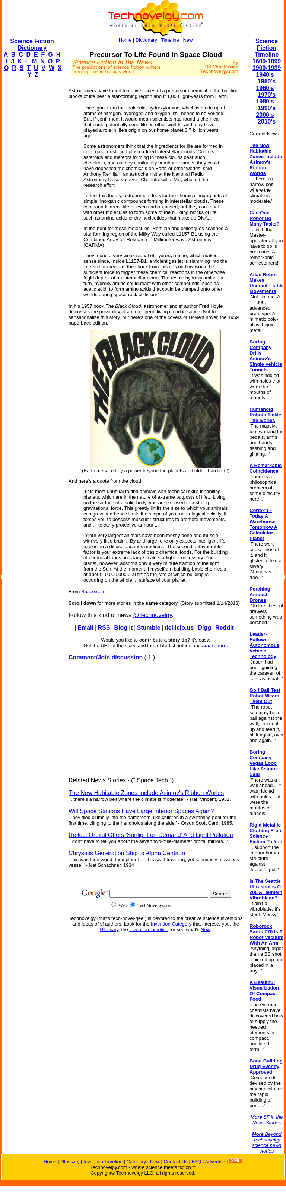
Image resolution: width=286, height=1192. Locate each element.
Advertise (215, 1161)
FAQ (196, 1161)
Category (136, 1161)
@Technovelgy (152, 615)
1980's (265, 101)
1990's (267, 108)
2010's (267, 121)
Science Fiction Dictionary (32, 44)
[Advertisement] (32, 195)
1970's (267, 95)
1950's (267, 81)
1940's (265, 74)
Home (125, 40)
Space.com (93, 591)
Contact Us (175, 1161)
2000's (265, 115)
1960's (265, 88)
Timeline (170, 40)
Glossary (109, 929)
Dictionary (146, 40)
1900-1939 (266, 68)
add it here (214, 645)
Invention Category (171, 924)
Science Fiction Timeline (267, 48)
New (188, 40)
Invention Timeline (148, 929)
